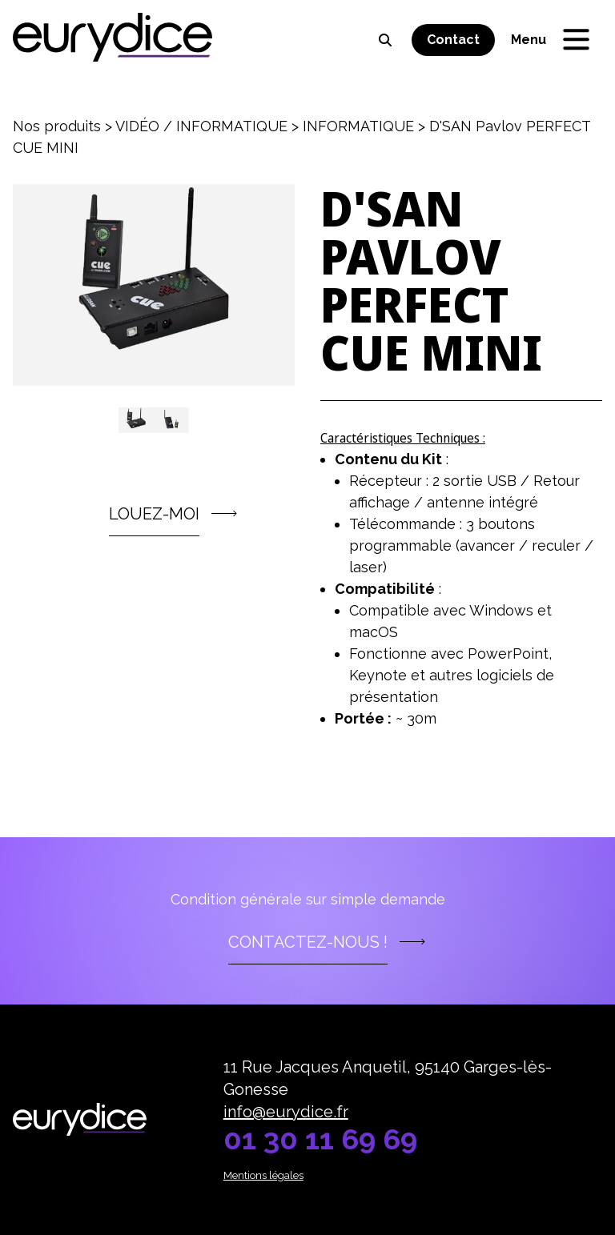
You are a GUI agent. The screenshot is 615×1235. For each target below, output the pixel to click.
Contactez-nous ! (308, 942)
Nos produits (57, 126)
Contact (453, 39)
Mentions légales (263, 1175)
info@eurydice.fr (285, 1111)
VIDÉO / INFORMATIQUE (201, 126)
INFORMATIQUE (358, 126)
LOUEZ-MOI (154, 513)
